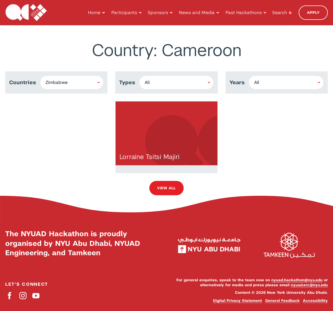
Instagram (22, 295)
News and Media (197, 12)
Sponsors (158, 12)
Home (94, 12)
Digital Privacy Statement (237, 300)
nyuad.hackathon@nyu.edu (297, 280)
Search (279, 12)
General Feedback (282, 300)
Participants (124, 12)
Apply (313, 12)
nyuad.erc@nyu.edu (309, 285)
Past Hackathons (244, 12)
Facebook (9, 295)
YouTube (35, 295)
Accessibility (315, 300)
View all (166, 188)
